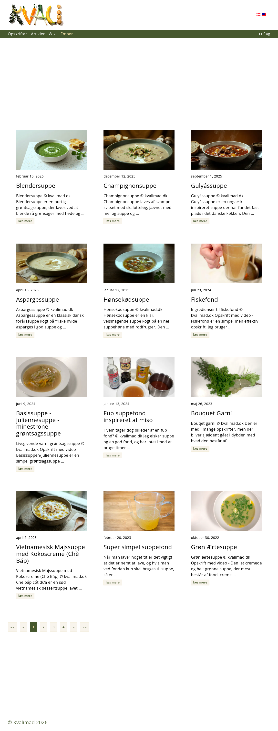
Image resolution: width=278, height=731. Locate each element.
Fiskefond (204, 299)
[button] (12, 627)
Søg (264, 34)
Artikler (38, 34)
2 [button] (43, 627)
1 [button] (33, 627)
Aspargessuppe (37, 299)
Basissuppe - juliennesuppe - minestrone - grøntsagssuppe (38, 423)
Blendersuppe (35, 185)
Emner (67, 34)
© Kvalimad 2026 (28, 722)
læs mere (25, 221)
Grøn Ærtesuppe (214, 547)
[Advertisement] (139, 82)
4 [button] (63, 627)
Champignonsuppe (129, 185)
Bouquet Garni (211, 413)
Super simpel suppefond (137, 547)
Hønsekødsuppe (126, 299)
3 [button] (53, 627)
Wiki (53, 34)
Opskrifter (17, 34)
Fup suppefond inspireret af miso (128, 416)
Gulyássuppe (209, 185)
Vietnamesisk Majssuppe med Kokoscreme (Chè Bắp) (50, 553)
